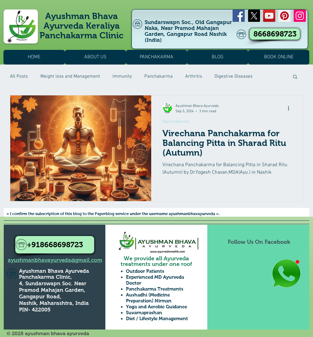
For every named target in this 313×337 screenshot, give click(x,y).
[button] (295, 77)
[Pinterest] (284, 16)
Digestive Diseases (233, 76)
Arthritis (193, 76)
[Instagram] (300, 16)
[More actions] (290, 108)
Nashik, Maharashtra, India (54, 303)
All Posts (19, 76)
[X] (254, 16)
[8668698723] (275, 34)
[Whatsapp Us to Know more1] (286, 273)
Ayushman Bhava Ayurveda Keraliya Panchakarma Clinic (81, 25)
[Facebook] (239, 16)
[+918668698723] (54, 244)
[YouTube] (269, 16)
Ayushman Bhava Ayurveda (54, 271)
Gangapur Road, (40, 297)
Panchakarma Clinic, (45, 277)
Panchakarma (158, 76)
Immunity (122, 76)
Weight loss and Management (70, 76)
